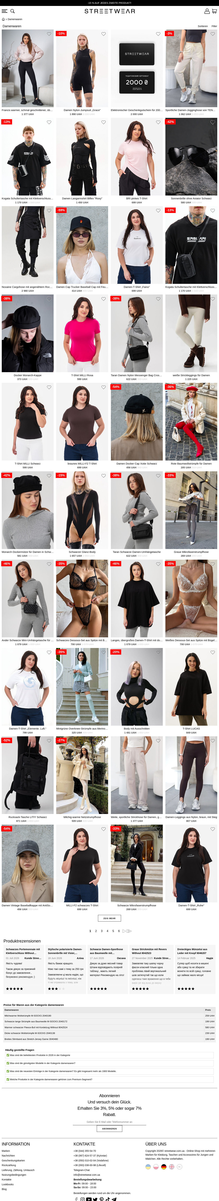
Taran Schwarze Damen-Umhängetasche (137, 551)
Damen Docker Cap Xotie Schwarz (136, 463)
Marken (6, 1151)
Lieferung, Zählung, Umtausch (18, 1170)
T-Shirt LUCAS (191, 728)
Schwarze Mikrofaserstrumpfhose (136, 905)
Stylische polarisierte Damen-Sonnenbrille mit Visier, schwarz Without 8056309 (65, 951)
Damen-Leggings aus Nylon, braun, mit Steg (191, 817)
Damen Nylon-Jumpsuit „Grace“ (82, 110)
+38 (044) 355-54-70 (85, 1151)
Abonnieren (109, 1129)
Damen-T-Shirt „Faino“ (137, 286)
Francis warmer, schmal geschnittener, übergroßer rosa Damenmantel (28, 110)
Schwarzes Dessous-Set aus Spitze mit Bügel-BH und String (82, 640)
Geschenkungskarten (13, 1160)
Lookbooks (8, 1184)
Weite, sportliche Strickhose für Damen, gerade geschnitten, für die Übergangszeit (137, 817)
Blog (4, 1189)
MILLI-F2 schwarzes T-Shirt (82, 905)
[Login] (207, 11)
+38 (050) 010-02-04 (85, 1160)
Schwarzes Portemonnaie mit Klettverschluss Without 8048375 (23, 951)
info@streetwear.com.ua (87, 1174)
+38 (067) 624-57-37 (85, 1155)
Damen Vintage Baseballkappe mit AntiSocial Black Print (28, 905)
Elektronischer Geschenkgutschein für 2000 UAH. (137, 110)
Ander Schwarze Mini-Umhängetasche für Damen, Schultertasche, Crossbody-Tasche (28, 640)
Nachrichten (8, 1155)
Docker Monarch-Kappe (27, 375)
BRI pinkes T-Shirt (136, 198)
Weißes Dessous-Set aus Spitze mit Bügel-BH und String (191, 640)
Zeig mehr (109, 918)
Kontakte (6, 1179)
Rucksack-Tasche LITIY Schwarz (28, 817)
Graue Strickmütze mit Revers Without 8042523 (149, 951)
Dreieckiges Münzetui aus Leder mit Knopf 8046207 (192, 951)
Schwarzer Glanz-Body (82, 551)
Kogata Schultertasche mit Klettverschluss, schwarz (191, 286)
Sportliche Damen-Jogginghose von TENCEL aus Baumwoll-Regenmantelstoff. (191, 110)
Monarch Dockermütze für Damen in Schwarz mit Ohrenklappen (28, 551)
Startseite (3, 19)
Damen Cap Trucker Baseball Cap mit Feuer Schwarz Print (82, 286)
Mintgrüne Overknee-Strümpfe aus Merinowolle (82, 728)
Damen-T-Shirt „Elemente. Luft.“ (27, 728)
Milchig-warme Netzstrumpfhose (82, 817)
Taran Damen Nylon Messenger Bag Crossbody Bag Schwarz (137, 375)
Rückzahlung (9, 1165)
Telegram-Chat (82, 1170)
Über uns (155, 1144)
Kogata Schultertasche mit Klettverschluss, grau (28, 198)
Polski (156, 1166)
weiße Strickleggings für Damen (191, 375)
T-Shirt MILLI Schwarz (28, 463)
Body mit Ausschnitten (137, 728)
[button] (49, 34)
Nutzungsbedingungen (14, 1174)
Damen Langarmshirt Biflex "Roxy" (82, 198)
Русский (179, 1166)
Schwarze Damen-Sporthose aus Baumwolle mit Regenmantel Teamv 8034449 (107, 951)
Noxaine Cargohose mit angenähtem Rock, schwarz (28, 286)
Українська (148, 1166)
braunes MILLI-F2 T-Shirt (82, 463)
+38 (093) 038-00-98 (85, 1165)
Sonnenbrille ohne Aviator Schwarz (191, 198)
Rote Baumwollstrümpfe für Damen (191, 463)
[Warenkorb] (214, 11)
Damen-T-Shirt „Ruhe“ (191, 905)
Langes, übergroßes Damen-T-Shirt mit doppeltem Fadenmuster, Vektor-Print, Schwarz (137, 640)
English (171, 1166)
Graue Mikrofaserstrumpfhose (191, 551)
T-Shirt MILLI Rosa (82, 375)
